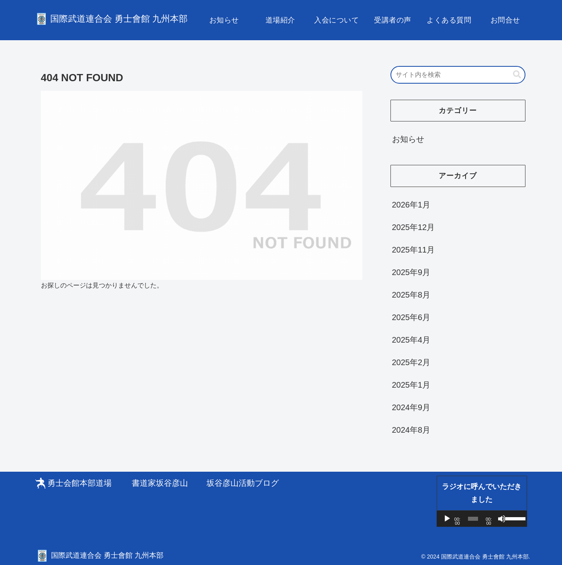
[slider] (473, 519)
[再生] (447, 519)
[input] (457, 75)
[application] (482, 519)
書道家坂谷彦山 (160, 483)
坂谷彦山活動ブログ (242, 483)
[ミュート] (502, 519)
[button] (517, 74)
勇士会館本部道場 (79, 483)
